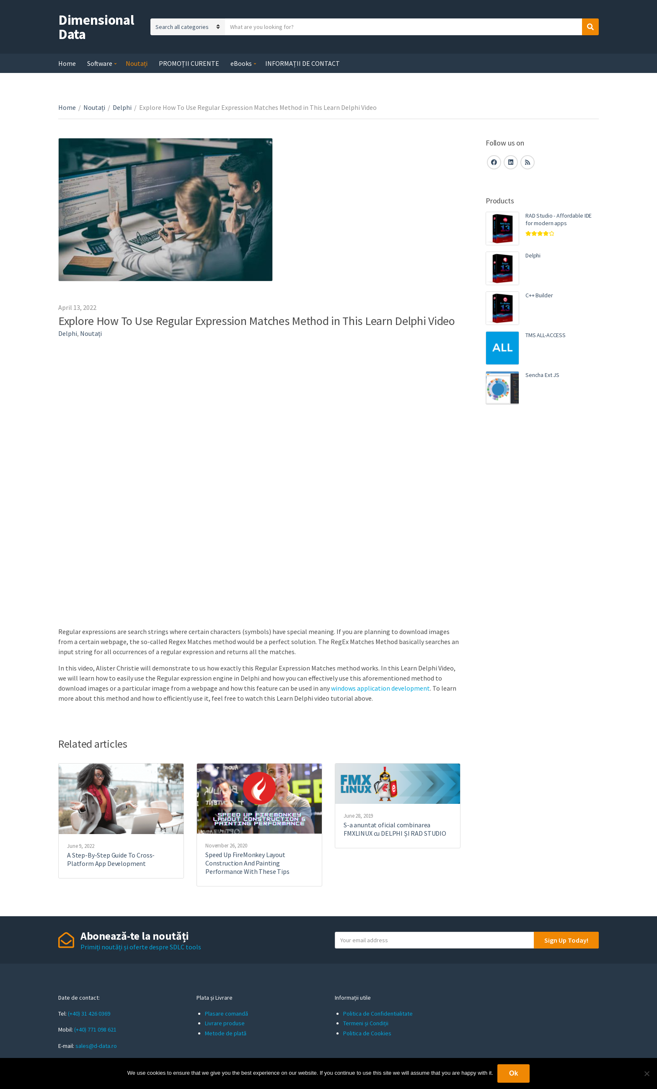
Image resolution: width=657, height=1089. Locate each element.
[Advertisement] (542, 555)
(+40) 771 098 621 (95, 1029)
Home (67, 63)
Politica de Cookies (367, 1033)
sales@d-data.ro (96, 1046)
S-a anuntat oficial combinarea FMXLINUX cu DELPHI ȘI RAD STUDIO (395, 829)
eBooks (241, 63)
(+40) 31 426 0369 (89, 1013)
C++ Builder (539, 295)
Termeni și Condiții (365, 1023)
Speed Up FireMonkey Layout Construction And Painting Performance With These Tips (247, 863)
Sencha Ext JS (542, 375)
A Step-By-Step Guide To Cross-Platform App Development (111, 859)
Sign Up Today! (566, 940)
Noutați (136, 63)
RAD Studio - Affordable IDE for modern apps (558, 219)
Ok (513, 1073)
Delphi (122, 107)
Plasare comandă (226, 1013)
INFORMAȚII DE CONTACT (302, 63)
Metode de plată (225, 1033)
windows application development (380, 688)
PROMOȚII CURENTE (189, 63)
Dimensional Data (96, 27)
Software (99, 63)
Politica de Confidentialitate (378, 1013)
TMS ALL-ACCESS (545, 335)
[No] (646, 1073)
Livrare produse (225, 1023)
